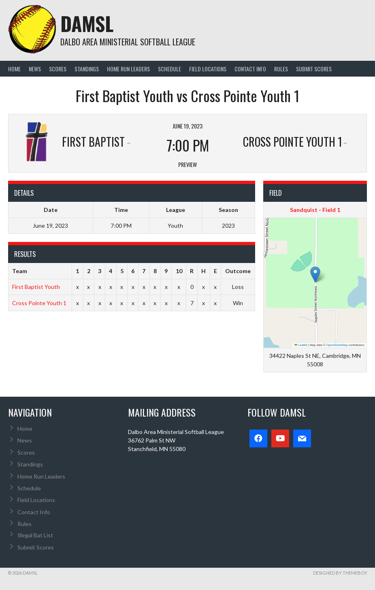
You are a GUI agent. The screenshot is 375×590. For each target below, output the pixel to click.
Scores (57, 68)
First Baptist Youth (36, 286)
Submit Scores (314, 68)
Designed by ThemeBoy (340, 572)
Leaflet (300, 345)
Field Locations (207, 68)
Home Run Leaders (128, 68)
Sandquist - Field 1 (315, 209)
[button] (315, 274)
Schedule (169, 68)
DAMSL (86, 23)
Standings (87, 68)
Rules (281, 68)
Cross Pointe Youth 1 (39, 302)
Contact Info (250, 68)
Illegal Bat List (35, 535)
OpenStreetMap (337, 345)
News (35, 68)
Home (14, 68)
